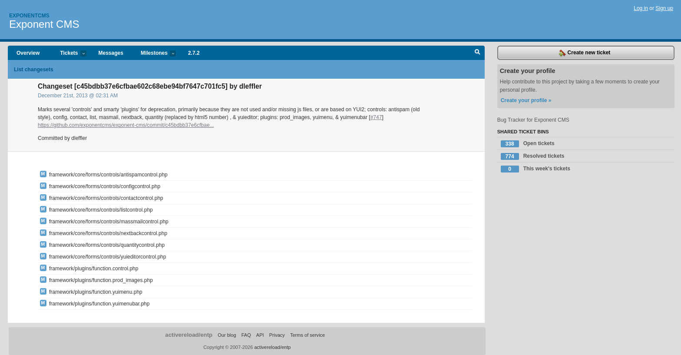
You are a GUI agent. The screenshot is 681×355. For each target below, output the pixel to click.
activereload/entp (188, 335)
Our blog (227, 335)
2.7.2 (194, 53)
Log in (641, 8)
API (260, 335)
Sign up (664, 8)
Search (477, 53)
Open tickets (528, 143)
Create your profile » (526, 100)
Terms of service (307, 335)
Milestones (154, 53)
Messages (111, 53)
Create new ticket (584, 53)
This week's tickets (535, 169)
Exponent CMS (44, 24)
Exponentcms (29, 16)
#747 (376, 117)
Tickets (68, 53)
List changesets (33, 69)
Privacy (277, 335)
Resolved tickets (533, 156)
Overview (28, 53)
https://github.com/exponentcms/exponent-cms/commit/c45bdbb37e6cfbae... (126, 125)
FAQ (246, 335)
